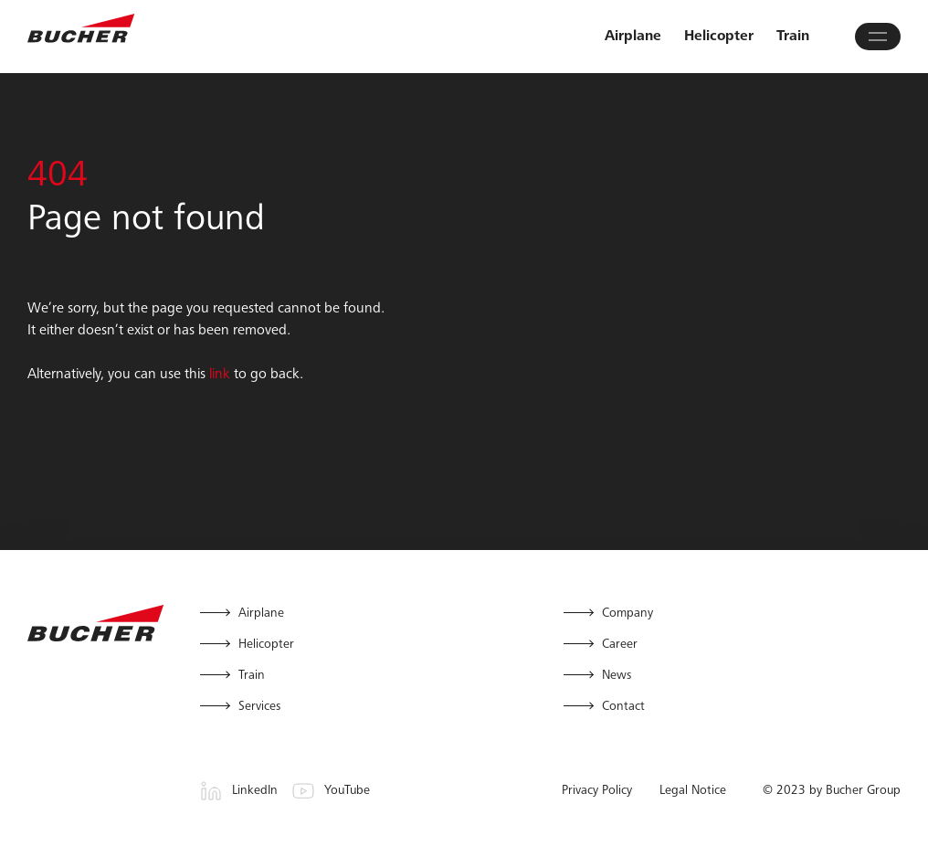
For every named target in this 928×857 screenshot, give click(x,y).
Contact (623, 707)
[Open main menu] (878, 36)
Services (259, 707)
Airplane (633, 36)
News (616, 676)
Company (627, 614)
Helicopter (719, 36)
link (219, 374)
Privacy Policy (597, 791)
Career (620, 645)
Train (792, 36)
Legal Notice (692, 791)
